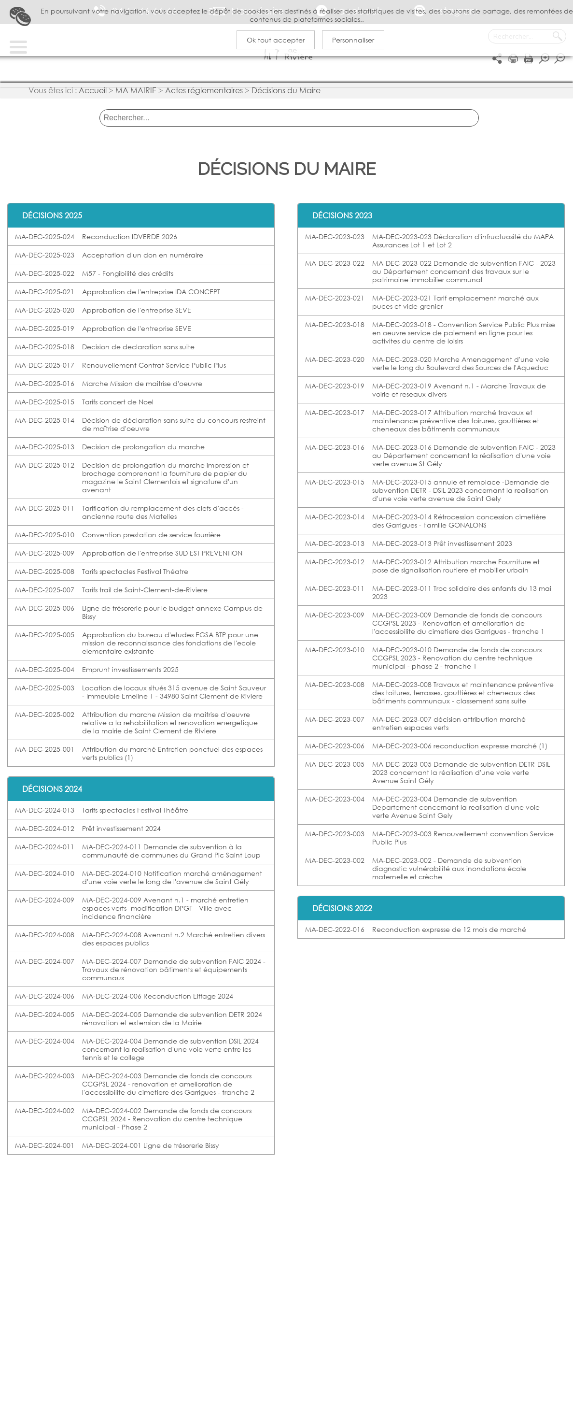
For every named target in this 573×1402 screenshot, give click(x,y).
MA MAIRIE (135, 95)
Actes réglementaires (204, 95)
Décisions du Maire (286, 95)
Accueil (93, 95)
